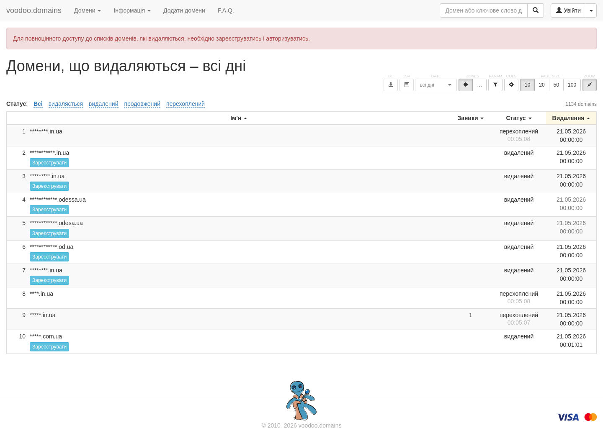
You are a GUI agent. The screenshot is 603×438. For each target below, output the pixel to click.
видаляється (66, 103)
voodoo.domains (34, 10)
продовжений (142, 103)
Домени (87, 10)
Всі (38, 103)
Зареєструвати (49, 163)
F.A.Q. (226, 10)
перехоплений (185, 103)
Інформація (132, 10)
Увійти (568, 10)
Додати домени (184, 10)
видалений (104, 103)
